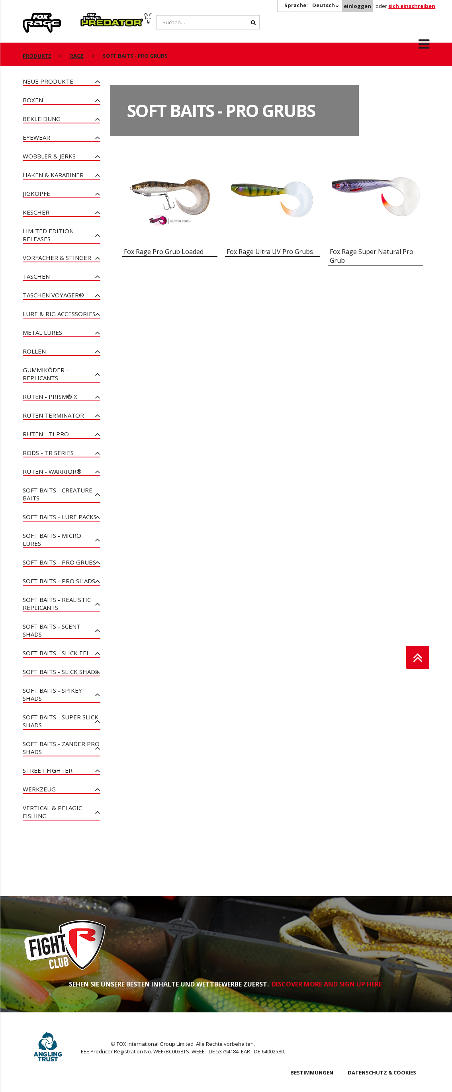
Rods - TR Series (48, 453)
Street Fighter (47, 770)
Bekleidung (42, 119)
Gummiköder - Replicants (45, 374)
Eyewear (36, 137)
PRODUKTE (37, 55)
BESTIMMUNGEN (311, 1072)
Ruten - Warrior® (52, 471)
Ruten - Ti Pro (46, 434)
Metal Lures (42, 332)
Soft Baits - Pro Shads (59, 581)
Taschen (36, 276)
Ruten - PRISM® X (50, 396)
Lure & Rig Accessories (59, 314)
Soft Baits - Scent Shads (51, 630)
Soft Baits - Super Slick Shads (60, 721)
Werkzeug (39, 789)
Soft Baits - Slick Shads (60, 672)
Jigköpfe (36, 193)
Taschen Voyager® (53, 295)
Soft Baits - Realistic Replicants (57, 603)
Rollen (34, 351)
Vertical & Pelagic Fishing (52, 812)
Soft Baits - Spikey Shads (52, 694)
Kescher (36, 212)
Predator (93, 17)
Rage (30, 17)
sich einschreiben (411, 6)
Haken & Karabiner (53, 175)
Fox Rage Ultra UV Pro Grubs (270, 251)
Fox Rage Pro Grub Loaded (163, 251)
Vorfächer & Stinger (57, 258)
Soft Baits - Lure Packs (60, 517)
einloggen (357, 6)
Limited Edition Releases (48, 235)
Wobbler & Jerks (49, 156)
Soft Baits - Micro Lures (52, 539)
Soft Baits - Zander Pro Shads (61, 748)
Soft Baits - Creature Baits (57, 494)
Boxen (33, 100)
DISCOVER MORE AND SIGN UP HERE (327, 984)
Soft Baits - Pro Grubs (59, 562)
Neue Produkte (48, 81)
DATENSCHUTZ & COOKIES (382, 1072)
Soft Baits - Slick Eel (56, 653)
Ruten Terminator (53, 415)
